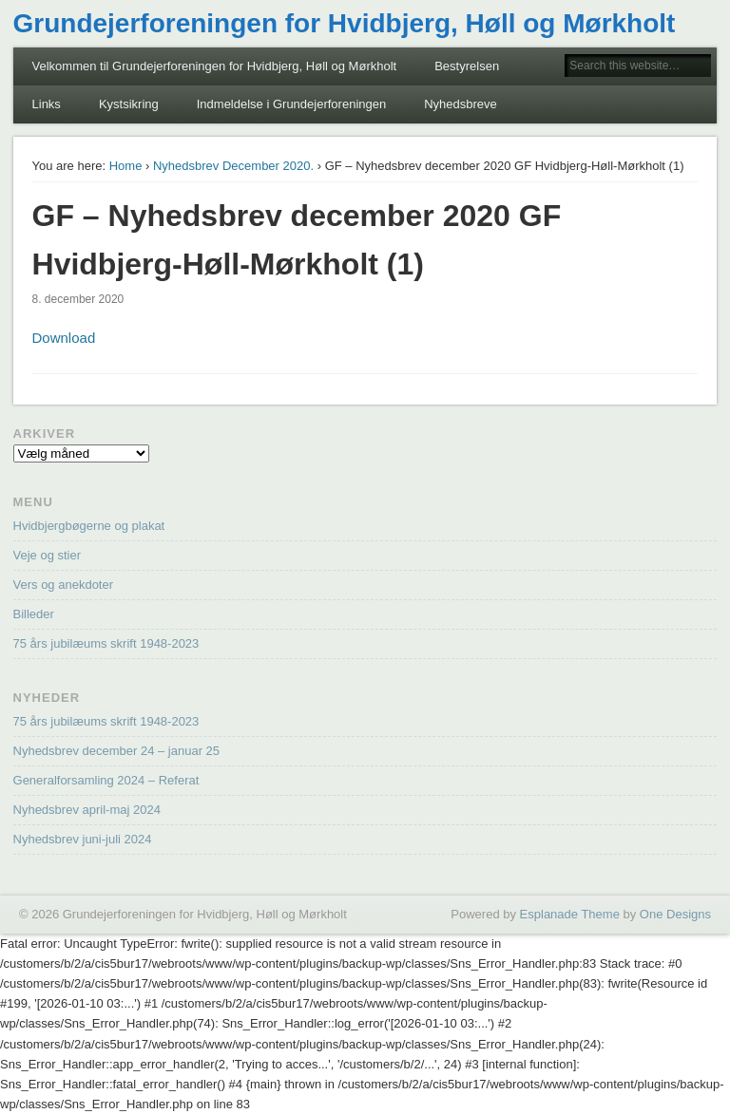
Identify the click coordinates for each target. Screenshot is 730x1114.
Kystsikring (129, 104)
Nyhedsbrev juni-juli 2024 (82, 839)
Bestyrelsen (466, 66)
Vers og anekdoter (63, 584)
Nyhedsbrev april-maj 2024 (87, 809)
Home (126, 166)
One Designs (675, 914)
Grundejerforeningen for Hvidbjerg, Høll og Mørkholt (344, 23)
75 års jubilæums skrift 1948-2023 (106, 643)
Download (64, 338)
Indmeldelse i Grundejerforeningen (291, 104)
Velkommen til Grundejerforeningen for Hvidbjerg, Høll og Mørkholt (214, 66)
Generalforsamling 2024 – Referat (106, 780)
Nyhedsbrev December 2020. (233, 166)
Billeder (33, 614)
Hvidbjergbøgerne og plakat (89, 526)
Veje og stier (47, 555)
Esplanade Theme (570, 914)
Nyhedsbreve (460, 104)
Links (46, 104)
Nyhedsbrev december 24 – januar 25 (117, 751)
